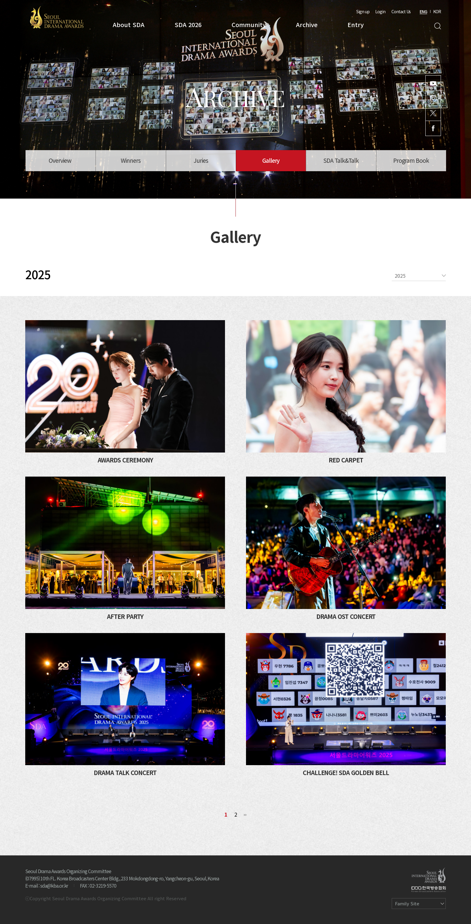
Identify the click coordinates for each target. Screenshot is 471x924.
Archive (307, 24)
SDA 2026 (188, 24)
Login (380, 11)
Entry (356, 24)
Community (249, 24)
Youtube (433, 83)
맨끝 (245, 814)
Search (437, 26)
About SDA (128, 24)
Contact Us (401, 11)
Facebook (433, 128)
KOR (437, 11)
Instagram (433, 98)
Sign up (362, 11)
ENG (423, 11)
